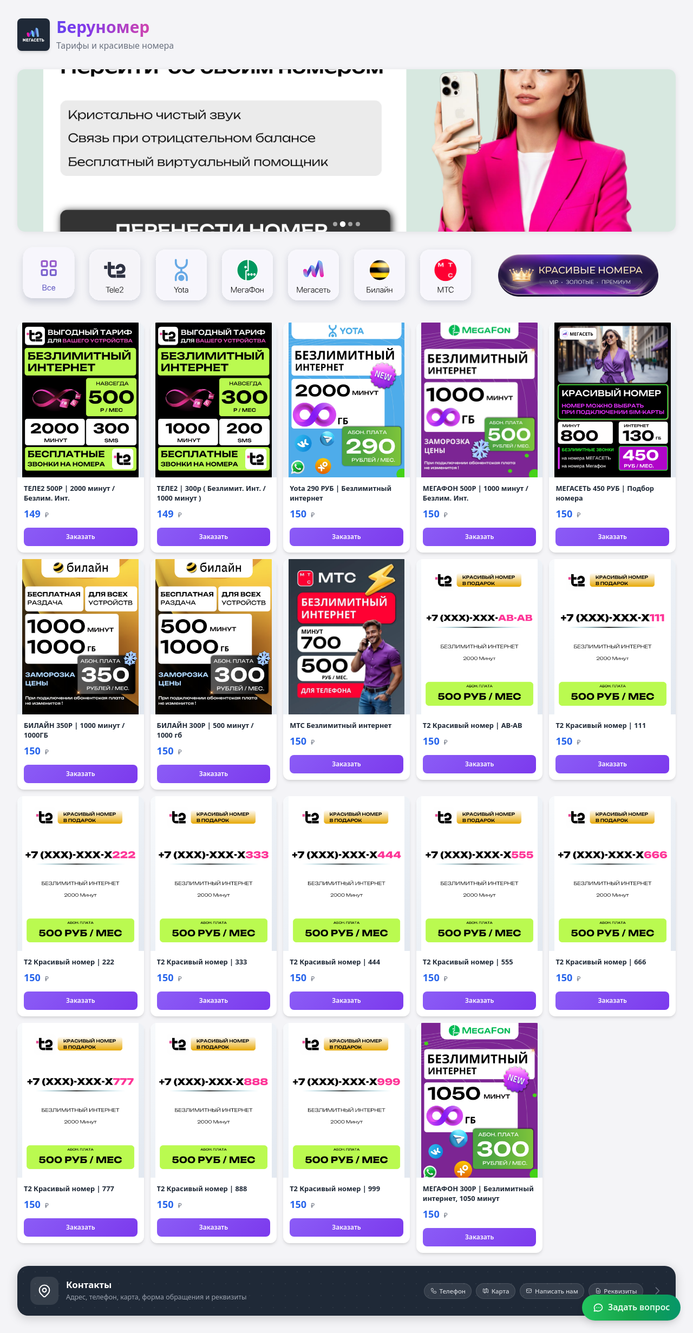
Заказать (80, 536)
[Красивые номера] (578, 274)
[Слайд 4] (358, 224)
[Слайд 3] (350, 224)
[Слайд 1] (335, 224)
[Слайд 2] (343, 224)
